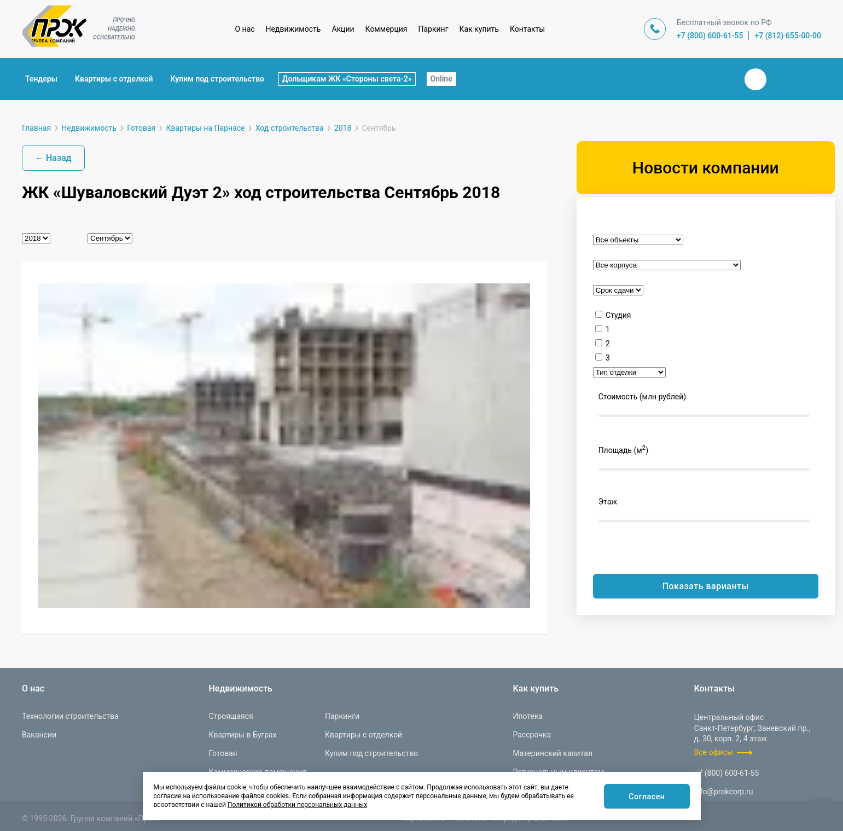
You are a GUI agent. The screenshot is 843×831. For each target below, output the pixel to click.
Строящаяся (230, 716)
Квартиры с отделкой (114, 78)
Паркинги (342, 716)
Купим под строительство (217, 78)
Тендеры (41, 78)
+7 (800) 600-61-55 (710, 35)
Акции (343, 29)
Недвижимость (293, 29)
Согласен (645, 797)
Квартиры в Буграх (242, 734)
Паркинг (433, 29)
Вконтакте (755, 79)
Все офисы (713, 752)
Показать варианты (705, 586)
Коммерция (386, 29)
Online (441, 78)
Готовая (222, 753)
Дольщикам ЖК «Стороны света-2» (347, 78)
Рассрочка (532, 734)
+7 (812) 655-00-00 (787, 35)
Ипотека (528, 716)
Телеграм (782, 79)
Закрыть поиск (720, 79)
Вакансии (39, 734)
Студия (618, 315)
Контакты (527, 29)
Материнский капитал (552, 753)
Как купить (479, 29)
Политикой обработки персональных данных (297, 805)
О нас (244, 29)
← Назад (53, 158)
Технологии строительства (70, 716)
